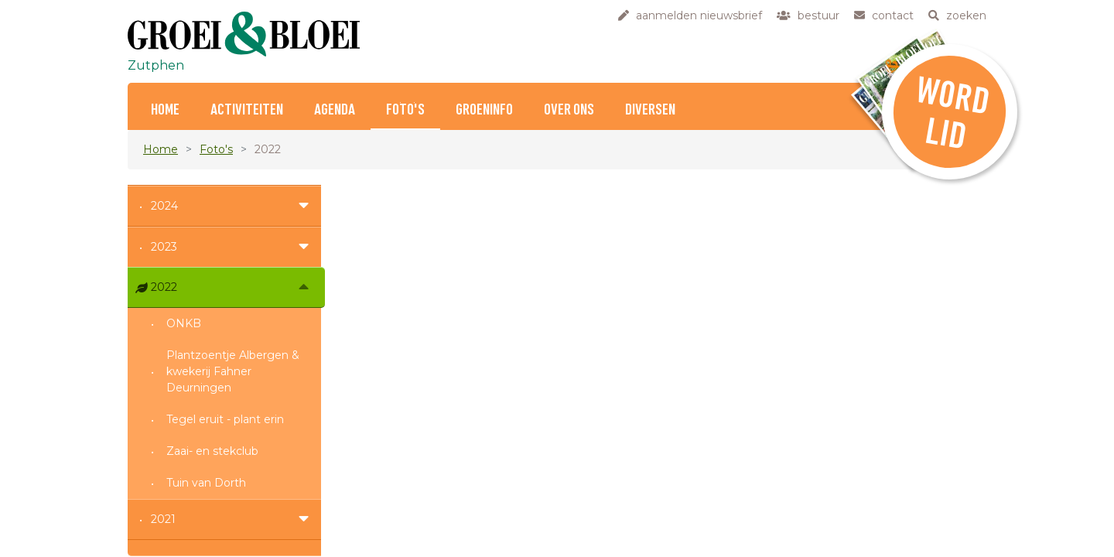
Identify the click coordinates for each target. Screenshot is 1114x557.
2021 (163, 519)
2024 (164, 206)
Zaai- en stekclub (212, 451)
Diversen (650, 110)
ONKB (183, 323)
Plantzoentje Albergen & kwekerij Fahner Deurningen (232, 371)
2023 (164, 247)
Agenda (334, 110)
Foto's (405, 110)
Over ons (569, 110)
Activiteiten (246, 110)
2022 (164, 287)
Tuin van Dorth (206, 483)
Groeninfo (484, 110)
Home (165, 110)
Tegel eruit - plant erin (225, 419)
